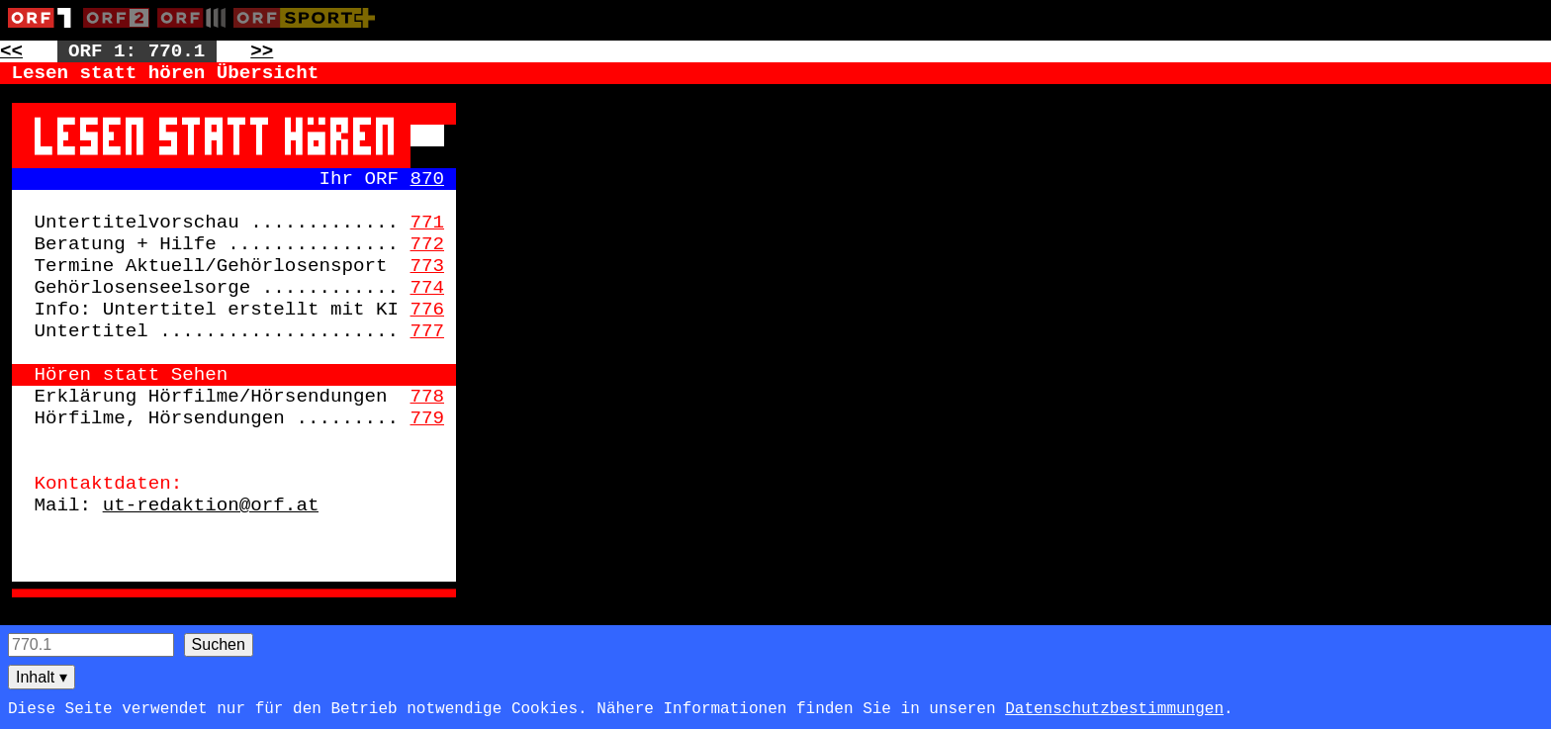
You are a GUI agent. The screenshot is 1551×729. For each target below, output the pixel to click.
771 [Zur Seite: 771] (428, 222)
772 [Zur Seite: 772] (428, 244)
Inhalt (41, 677)
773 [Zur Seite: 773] (428, 266)
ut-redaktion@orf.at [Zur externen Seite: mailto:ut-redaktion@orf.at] (211, 505)
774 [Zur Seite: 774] (428, 288)
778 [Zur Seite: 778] (428, 397)
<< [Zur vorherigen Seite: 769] (11, 51)
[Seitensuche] (91, 645)
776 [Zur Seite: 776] (428, 309)
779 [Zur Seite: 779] (428, 418)
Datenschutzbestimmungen (1114, 709)
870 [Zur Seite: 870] (428, 179)
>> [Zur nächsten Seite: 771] (261, 51)
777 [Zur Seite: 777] (428, 331)
